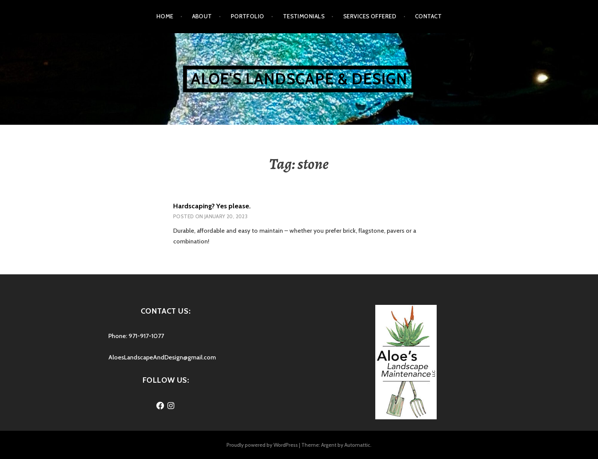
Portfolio (247, 16)
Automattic (357, 444)
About (202, 16)
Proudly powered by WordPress (262, 444)
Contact (428, 16)
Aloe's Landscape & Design (299, 78)
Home (165, 16)
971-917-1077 (146, 336)
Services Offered (369, 16)
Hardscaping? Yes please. (212, 206)
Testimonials (304, 16)
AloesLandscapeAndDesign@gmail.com (162, 357)
